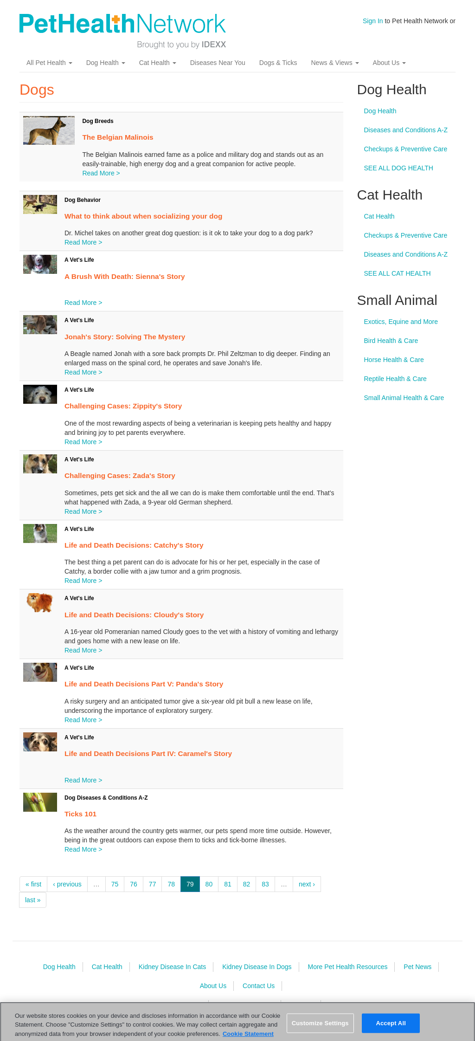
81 (227, 884)
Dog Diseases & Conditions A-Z (106, 798)
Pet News (417, 966)
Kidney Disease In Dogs (256, 966)
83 (265, 884)
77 (152, 884)
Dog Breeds (97, 121)
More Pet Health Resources (347, 966)
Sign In (373, 21)
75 (115, 884)
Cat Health (157, 62)
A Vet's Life (79, 260)
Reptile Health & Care (395, 378)
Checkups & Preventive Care (406, 149)
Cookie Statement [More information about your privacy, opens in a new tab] (248, 1037)
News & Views (335, 62)
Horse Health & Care (394, 359)
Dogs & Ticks (278, 62)
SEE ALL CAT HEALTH (397, 273)
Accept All (390, 1026)
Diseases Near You (217, 62)
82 (246, 884)
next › (307, 884)
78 (171, 884)
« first (33, 884)
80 (209, 884)
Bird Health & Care (391, 340)
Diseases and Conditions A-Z (406, 130)
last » (32, 900)
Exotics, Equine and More (401, 321)
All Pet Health (49, 62)
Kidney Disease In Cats (172, 966)
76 (133, 884)
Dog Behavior (82, 200)
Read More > (101, 173)
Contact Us (259, 985)
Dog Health (105, 62)
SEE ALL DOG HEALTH (398, 168)
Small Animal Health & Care (404, 397)
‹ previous (67, 884)
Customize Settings (320, 1026)
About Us (389, 62)
